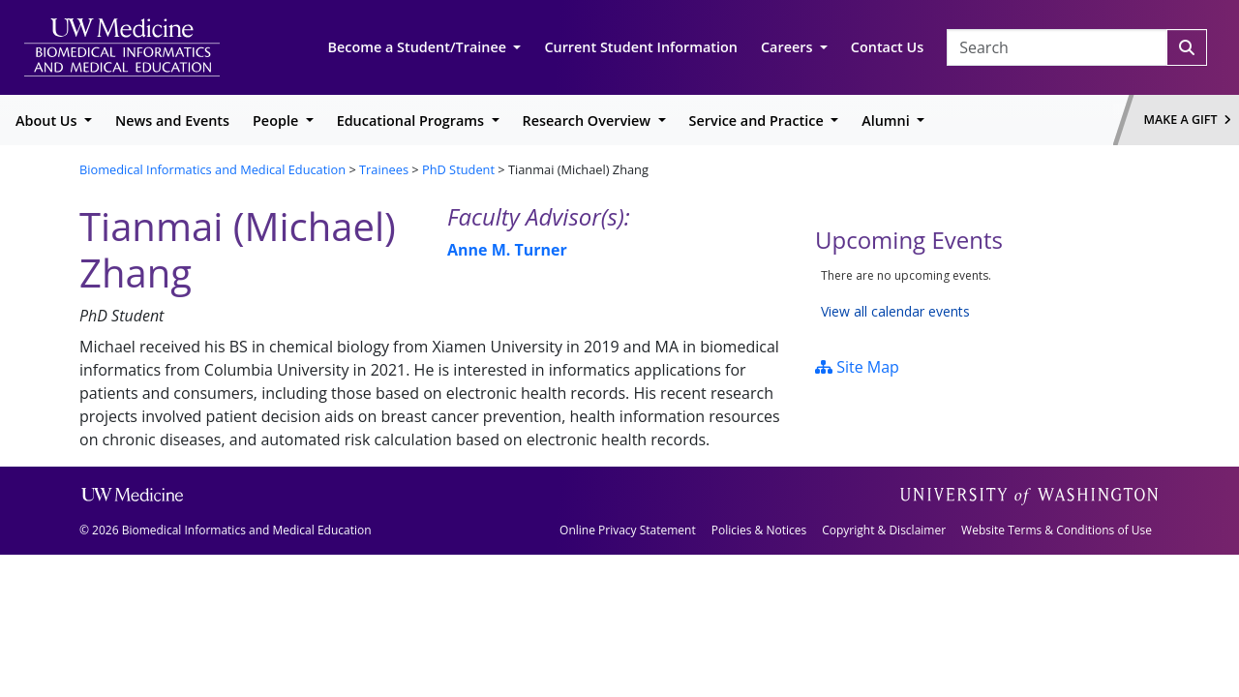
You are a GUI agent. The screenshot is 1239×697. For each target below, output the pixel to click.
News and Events (172, 120)
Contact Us (887, 47)
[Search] (1186, 47)
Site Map (857, 367)
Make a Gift (1187, 119)
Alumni (887, 120)
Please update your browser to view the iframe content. (987, 293)
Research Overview (588, 120)
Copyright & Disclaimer (884, 530)
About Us (47, 120)
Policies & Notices (758, 530)
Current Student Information (641, 47)
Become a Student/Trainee (419, 47)
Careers (788, 47)
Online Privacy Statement (627, 530)
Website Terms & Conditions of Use (1056, 530)
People (277, 120)
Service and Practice (758, 120)
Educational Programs (412, 120)
